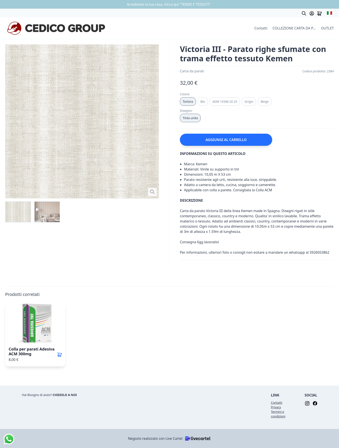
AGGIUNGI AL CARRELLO (226, 139)
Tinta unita (190, 118)
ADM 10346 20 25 (224, 101)
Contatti (260, 28)
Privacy (276, 407)
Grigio (249, 101)
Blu (202, 101)
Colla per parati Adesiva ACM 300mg (31, 351)
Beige (265, 101)
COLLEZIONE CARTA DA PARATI (294, 28)
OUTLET (327, 28)
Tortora (188, 101)
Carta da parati (192, 71)
